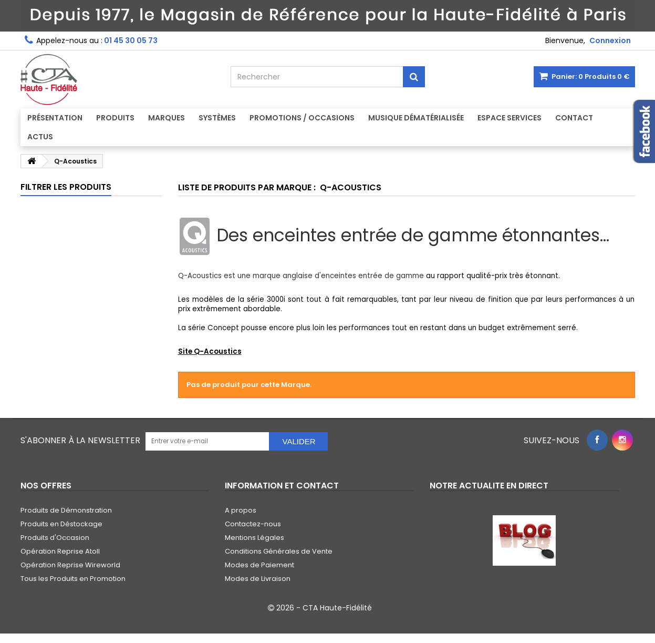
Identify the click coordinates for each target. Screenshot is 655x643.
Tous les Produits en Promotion (73, 579)
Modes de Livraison (257, 579)
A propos (240, 510)
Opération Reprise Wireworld (70, 565)
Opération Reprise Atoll (60, 551)
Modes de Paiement (259, 565)
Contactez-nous (253, 524)
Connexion (610, 40)
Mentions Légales (254, 538)
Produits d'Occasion (54, 538)
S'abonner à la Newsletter (80, 440)
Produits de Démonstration (66, 510)
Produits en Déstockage (61, 524)
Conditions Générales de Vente (278, 551)
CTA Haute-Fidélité (337, 608)
